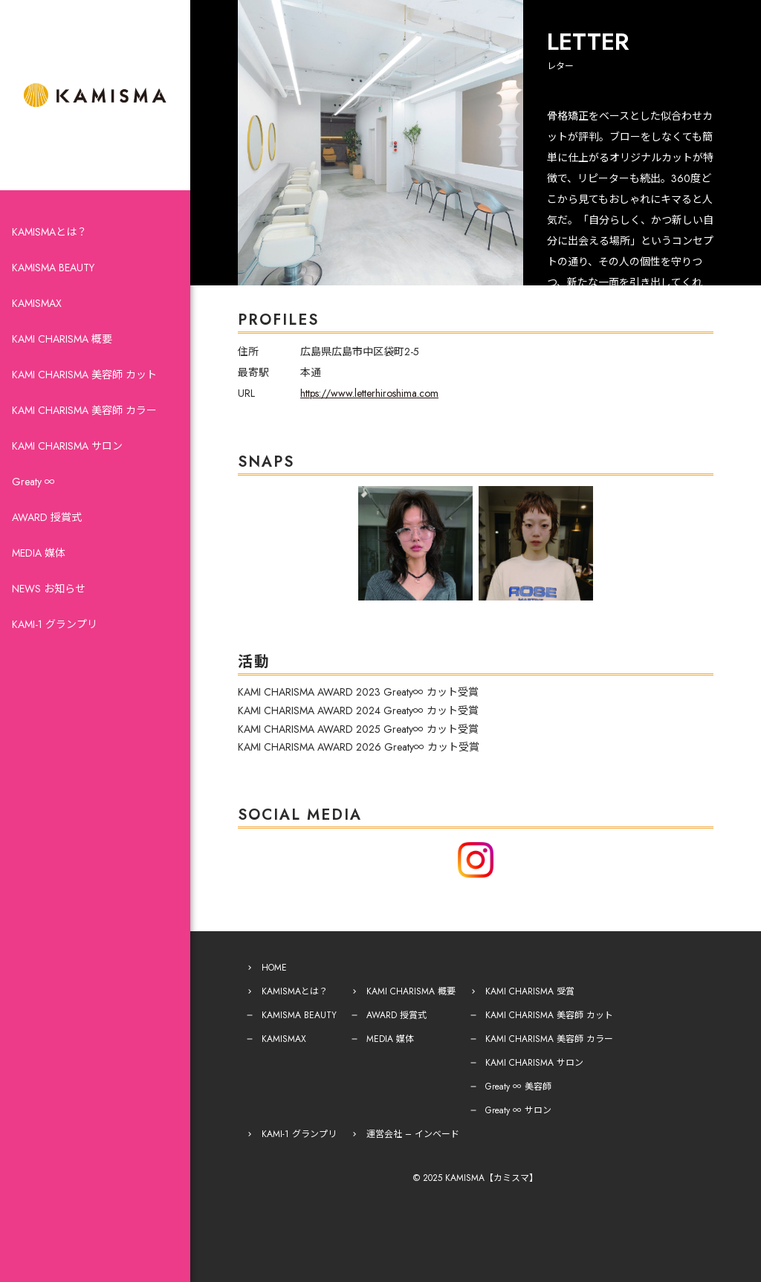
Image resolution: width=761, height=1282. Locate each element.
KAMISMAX (37, 303)
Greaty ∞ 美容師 (518, 1086)
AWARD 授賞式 (47, 517)
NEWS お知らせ (48, 588)
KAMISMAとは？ (49, 231)
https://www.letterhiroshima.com (369, 393)
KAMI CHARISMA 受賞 (529, 991)
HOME (274, 967)
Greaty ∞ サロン (518, 1110)
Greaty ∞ (33, 481)
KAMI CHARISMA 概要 (62, 338)
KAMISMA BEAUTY (53, 267)
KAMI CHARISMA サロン (67, 445)
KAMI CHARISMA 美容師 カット (84, 374)
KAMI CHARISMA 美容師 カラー (84, 410)
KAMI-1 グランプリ (54, 624)
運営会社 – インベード (412, 1134)
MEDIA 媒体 (38, 553)
